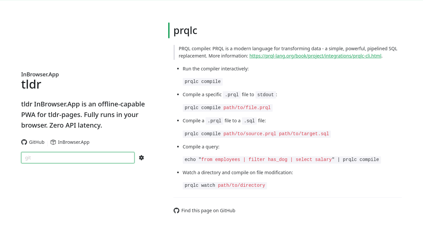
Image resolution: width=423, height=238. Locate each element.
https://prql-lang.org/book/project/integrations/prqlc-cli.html (315, 56)
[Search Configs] (141, 157)
